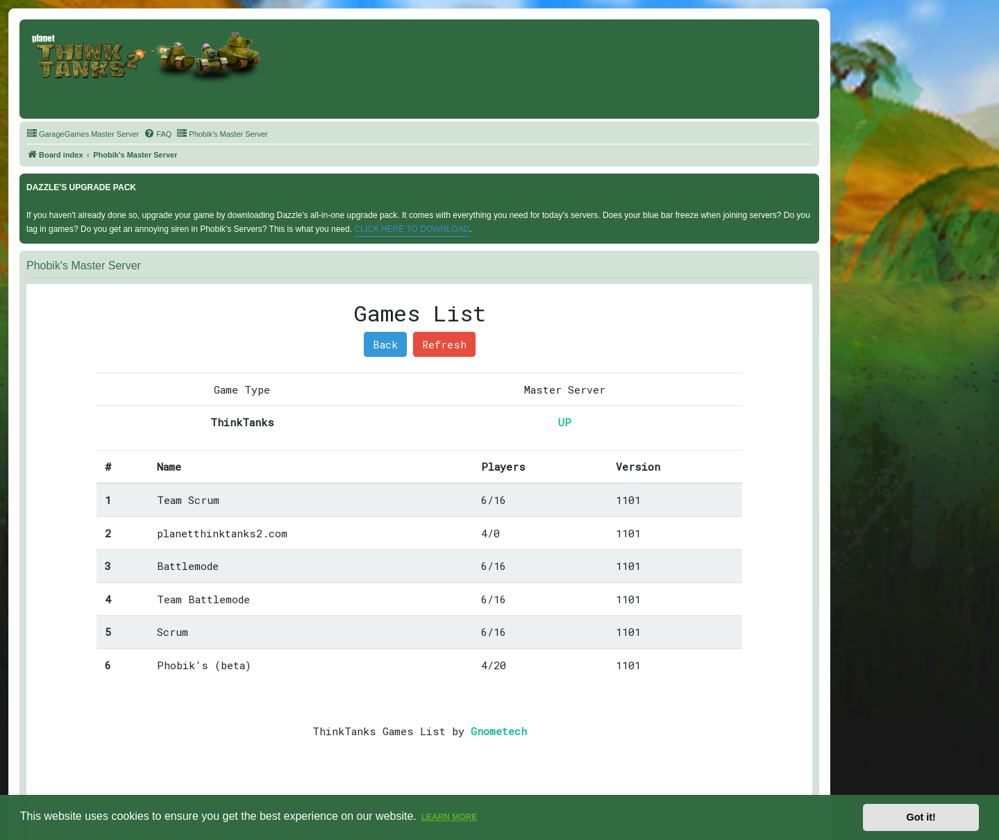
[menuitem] (82, 134)
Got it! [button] (921, 817)
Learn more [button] (449, 817)
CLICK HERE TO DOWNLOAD (411, 229)
